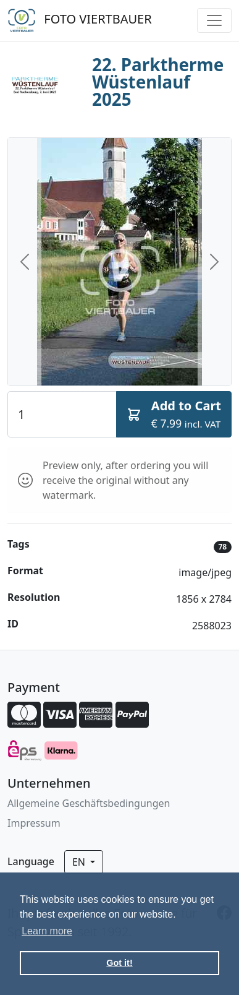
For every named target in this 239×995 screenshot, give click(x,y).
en (80, 862)
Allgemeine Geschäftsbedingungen (88, 803)
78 (222, 546)
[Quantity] (62, 414)
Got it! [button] (119, 963)
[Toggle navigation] (214, 20)
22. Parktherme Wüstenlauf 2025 (158, 82)
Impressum (34, 823)
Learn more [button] (47, 931)
